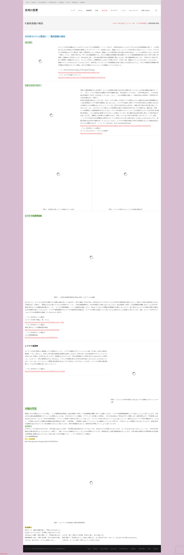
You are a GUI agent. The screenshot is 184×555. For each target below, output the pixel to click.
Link (68, 2)
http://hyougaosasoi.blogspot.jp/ (91, 133)
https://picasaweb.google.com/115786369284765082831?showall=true (81, 78)
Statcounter (4, 554)
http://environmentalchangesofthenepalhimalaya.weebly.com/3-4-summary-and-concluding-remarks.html (115, 126)
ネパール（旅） (131, 23)
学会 (96, 10)
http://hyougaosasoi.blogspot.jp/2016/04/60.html (41, 337)
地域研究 (89, 10)
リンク (123, 10)
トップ (73, 10)
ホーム (80, 10)
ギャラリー (114, 10)
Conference (52, 2)
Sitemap (75, 2)
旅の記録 (104, 10)
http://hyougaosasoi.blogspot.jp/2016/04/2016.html (42, 330)
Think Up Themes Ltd (39, 549)
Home (34, 2)
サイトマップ (133, 10)
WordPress (61, 549)
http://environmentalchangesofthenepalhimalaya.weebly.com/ (79, 72)
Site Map (142, 549)
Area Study (42, 2)
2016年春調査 (141, 23)
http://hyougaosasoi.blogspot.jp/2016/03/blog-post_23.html (45, 371)
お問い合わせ (145, 10)
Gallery (61, 2)
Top (27, 2)
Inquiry (82, 2)
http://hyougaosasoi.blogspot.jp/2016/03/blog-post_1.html (44, 322)
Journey (113, 549)
